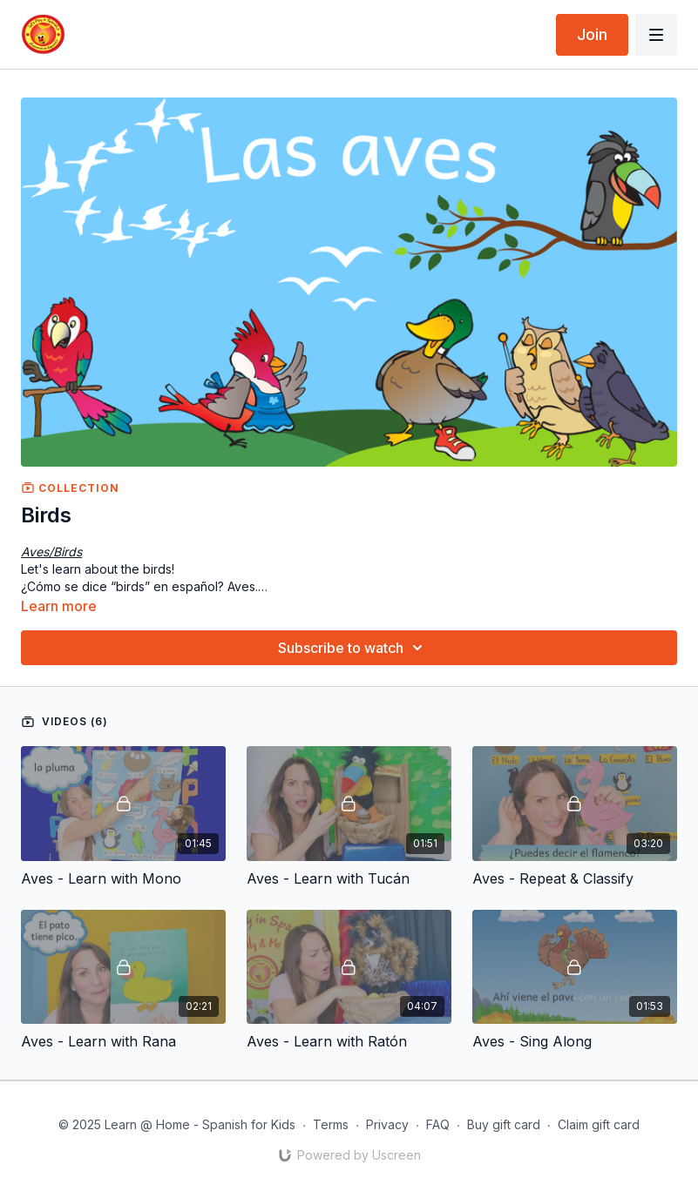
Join (592, 34)
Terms (331, 1124)
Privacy (387, 1124)
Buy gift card (503, 1124)
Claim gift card (599, 1124)
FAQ (438, 1124)
